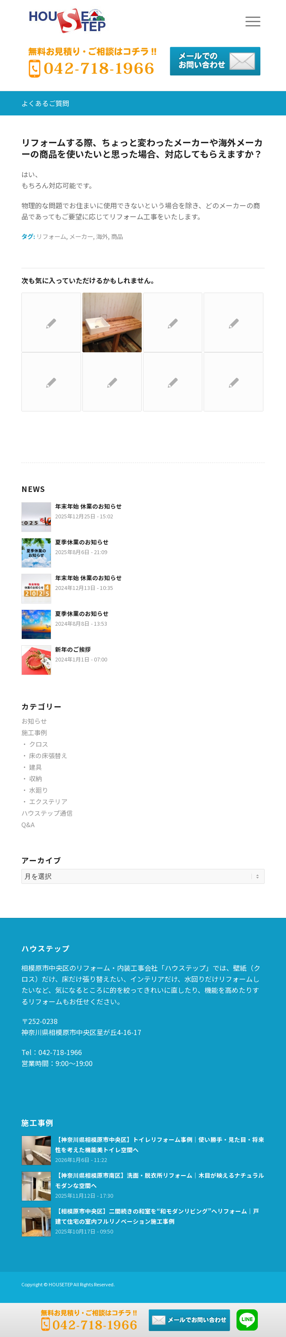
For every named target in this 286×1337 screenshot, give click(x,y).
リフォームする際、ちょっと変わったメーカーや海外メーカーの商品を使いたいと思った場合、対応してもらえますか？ (142, 148)
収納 (35, 778)
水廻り (38, 789)
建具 (35, 766)
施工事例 (34, 732)
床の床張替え (48, 755)
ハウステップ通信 (47, 812)
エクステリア (48, 801)
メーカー (81, 236)
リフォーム (51, 236)
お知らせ (34, 720)
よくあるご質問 (45, 103)
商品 (117, 236)
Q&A (28, 824)
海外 (102, 236)
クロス (38, 743)
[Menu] (248, 21)
